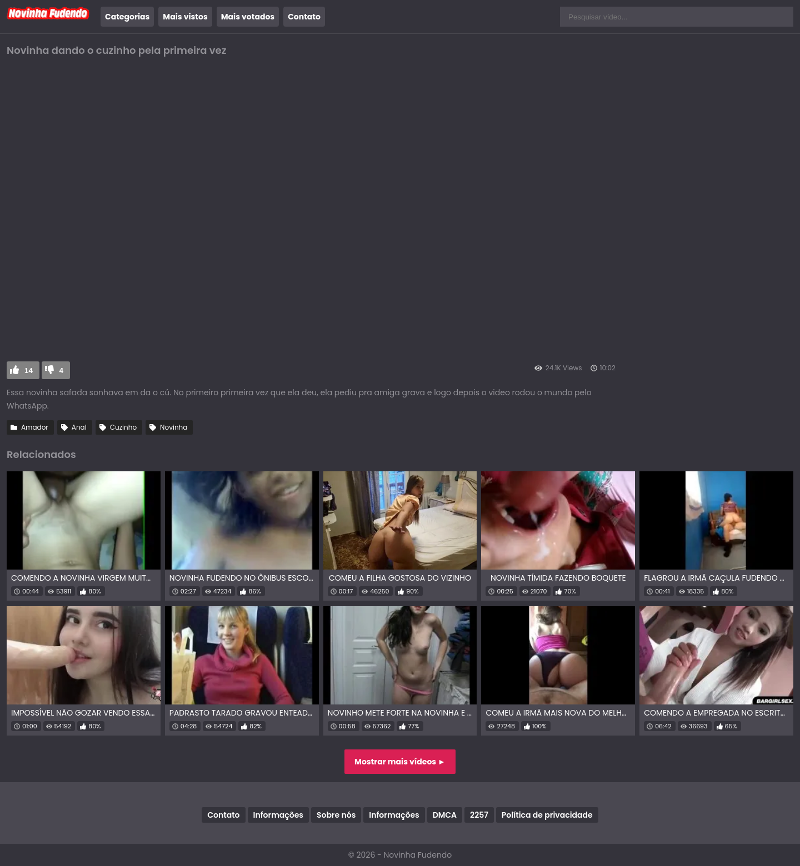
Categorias (127, 16)
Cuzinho (123, 427)
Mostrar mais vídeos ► (400, 761)
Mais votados (247, 16)
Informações (278, 814)
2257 (479, 814)
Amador (34, 427)
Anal (79, 427)
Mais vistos (185, 16)
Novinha (173, 427)
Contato (304, 16)
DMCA (445, 814)
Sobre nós (336, 814)
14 (28, 370)
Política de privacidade (547, 814)
